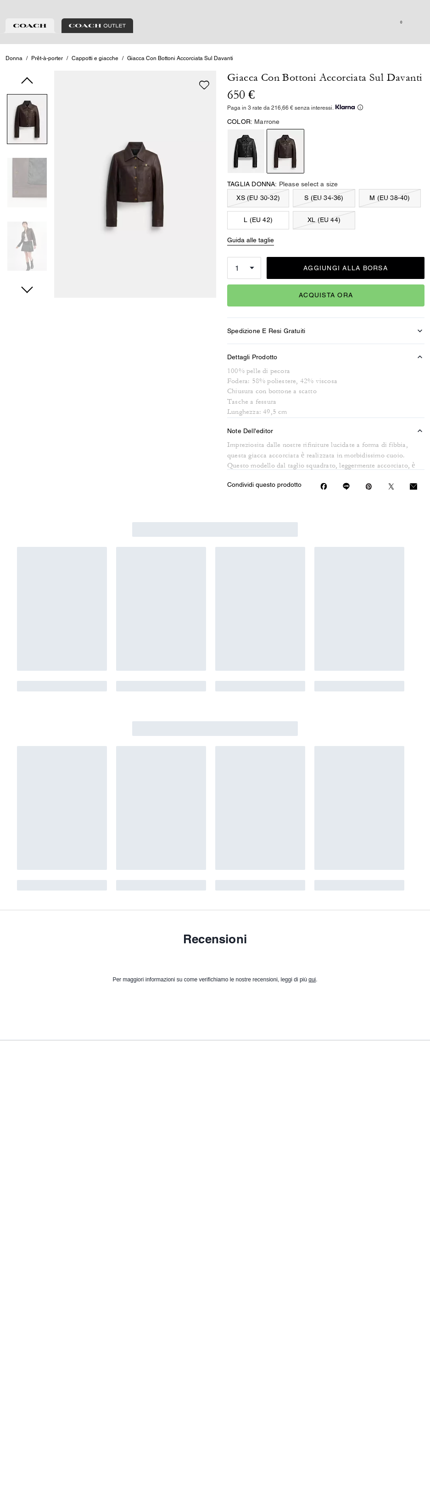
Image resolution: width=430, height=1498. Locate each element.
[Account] (404, 40)
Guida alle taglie (250, 280)
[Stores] (52, 40)
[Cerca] (339, 40)
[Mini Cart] (418, 40)
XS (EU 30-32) (258, 237)
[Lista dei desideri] (389, 40)
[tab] (172, 11)
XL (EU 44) (324, 259)
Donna (14, 98)
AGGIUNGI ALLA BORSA (345, 307)
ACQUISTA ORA (326, 335)
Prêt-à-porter (47, 98)
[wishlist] (204, 125)
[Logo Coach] (215, 41)
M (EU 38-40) (389, 237)
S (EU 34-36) (323, 237)
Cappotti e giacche (95, 98)
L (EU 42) (258, 259)
